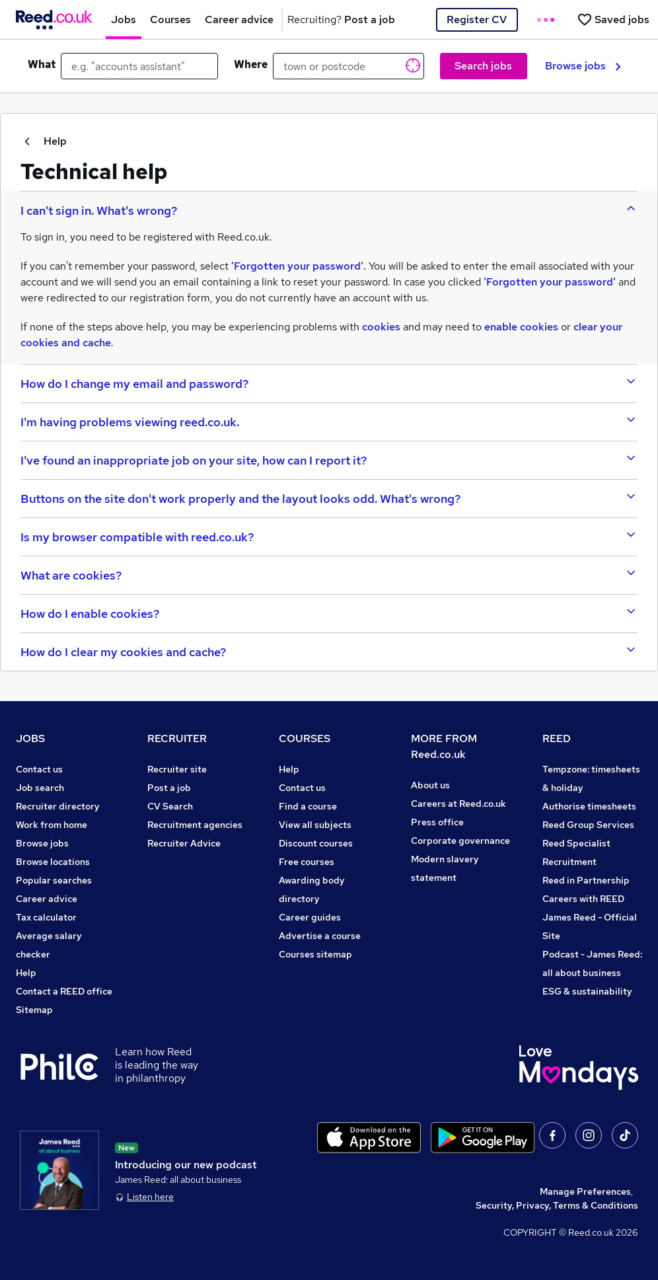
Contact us (39, 769)
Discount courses (316, 843)
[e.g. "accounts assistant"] (139, 66)
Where (251, 64)
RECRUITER (177, 738)
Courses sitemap (315, 954)
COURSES (304, 738)
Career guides (310, 917)
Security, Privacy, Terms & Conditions (557, 1205)
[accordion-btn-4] (329, 460)
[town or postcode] (348, 66)
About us (430, 785)
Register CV (477, 19)
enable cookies (521, 327)
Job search (40, 788)
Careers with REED (583, 899)
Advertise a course (320, 936)
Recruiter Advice (184, 843)
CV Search (170, 806)
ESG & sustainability (587, 991)
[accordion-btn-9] (329, 651)
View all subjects (315, 825)
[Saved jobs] (613, 19)
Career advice (46, 899)
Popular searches (54, 880)
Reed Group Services (588, 825)
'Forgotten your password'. (298, 266)
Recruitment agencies (194, 825)
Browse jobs (583, 66)
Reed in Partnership (586, 880)
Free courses (306, 862)
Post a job (169, 788)
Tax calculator (46, 917)
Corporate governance (460, 841)
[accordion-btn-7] (329, 575)
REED (556, 738)
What (41, 64)
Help (43, 141)
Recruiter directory (58, 806)
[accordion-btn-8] (329, 613)
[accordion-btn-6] (329, 536)
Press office (437, 822)
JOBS (30, 738)
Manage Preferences (585, 1191)
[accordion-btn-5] (329, 498)
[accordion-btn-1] (329, 210)
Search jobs (483, 66)
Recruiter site (177, 769)
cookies (381, 327)
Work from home (51, 825)
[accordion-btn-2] (329, 383)
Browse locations (53, 862)
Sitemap (34, 1010)
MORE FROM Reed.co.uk (444, 746)
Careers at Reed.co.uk (458, 803)
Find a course (308, 806)
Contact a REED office (64, 991)
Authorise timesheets (589, 806)
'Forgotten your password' (550, 282)
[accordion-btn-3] (329, 421)
